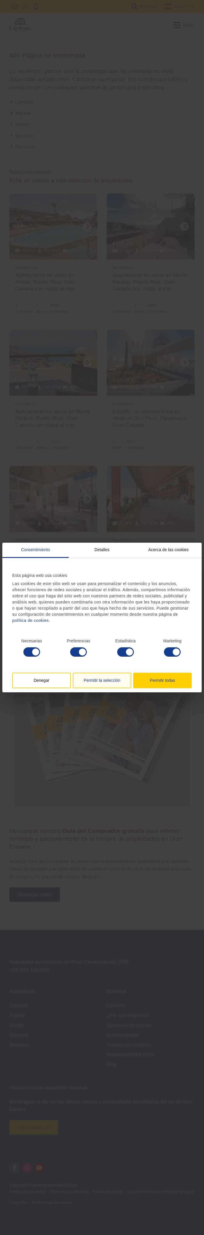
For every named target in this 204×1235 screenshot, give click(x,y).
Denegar (41, 680)
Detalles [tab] (101, 549)
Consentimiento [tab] (35, 549)
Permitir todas (162, 680)
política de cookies (30, 620)
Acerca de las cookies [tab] (168, 549)
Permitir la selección (102, 680)
